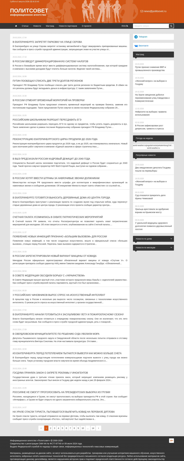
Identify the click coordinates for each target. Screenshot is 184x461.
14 (96, 422)
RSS (125, 26)
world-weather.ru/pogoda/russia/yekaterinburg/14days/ (154, 144)
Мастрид (50, 26)
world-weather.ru (153, 146)
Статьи (25, 26)
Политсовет (29, 11)
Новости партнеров (68, 26)
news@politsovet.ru (153, 11)
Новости (37, 26)
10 (85, 422)
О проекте (86, 26)
